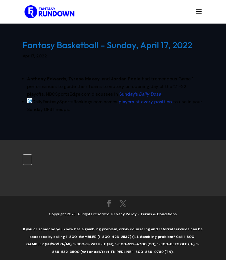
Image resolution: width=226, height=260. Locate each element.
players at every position (145, 102)
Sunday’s (140, 94)
